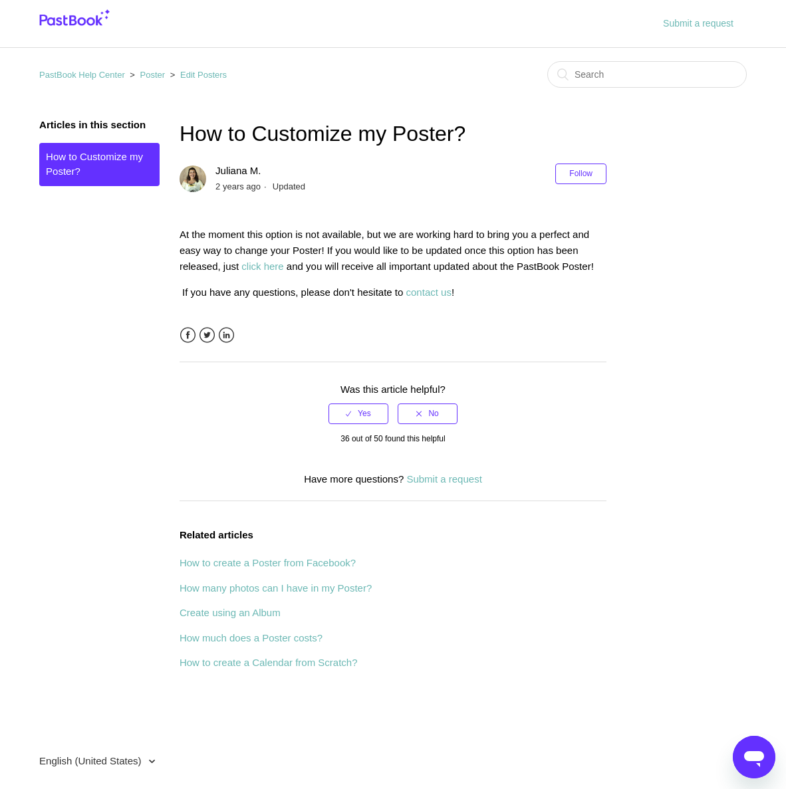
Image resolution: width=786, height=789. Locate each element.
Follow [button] (580, 173)
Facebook (188, 335)
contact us (429, 292)
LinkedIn (226, 335)
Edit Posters (203, 75)
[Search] (647, 74)
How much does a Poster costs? (251, 637)
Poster (153, 75)
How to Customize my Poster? (94, 164)
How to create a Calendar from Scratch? (269, 662)
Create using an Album (230, 612)
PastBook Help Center (82, 75)
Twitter (207, 335)
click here (262, 266)
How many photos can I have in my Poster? (276, 588)
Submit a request (698, 23)
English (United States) (91, 760)
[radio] (358, 413)
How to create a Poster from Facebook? (268, 562)
